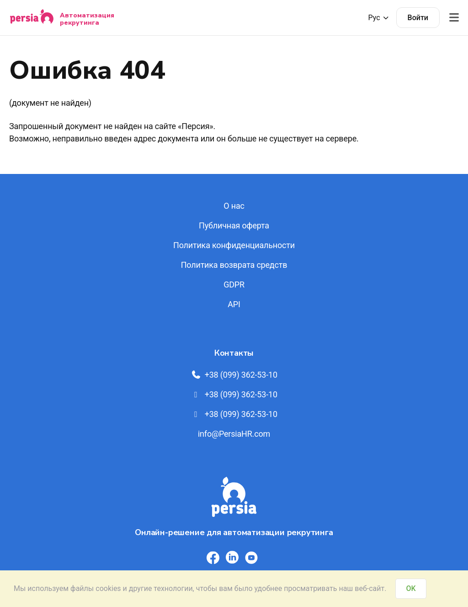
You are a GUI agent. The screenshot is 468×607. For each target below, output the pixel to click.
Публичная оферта (234, 225)
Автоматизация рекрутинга (87, 19)
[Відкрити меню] (454, 17)
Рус (378, 17)
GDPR (234, 284)
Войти (418, 17)
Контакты (234, 352)
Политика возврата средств (234, 265)
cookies (108, 588)
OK (410, 588)
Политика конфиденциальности (234, 245)
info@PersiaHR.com (234, 434)
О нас (233, 206)
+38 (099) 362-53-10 (234, 374)
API (234, 304)
